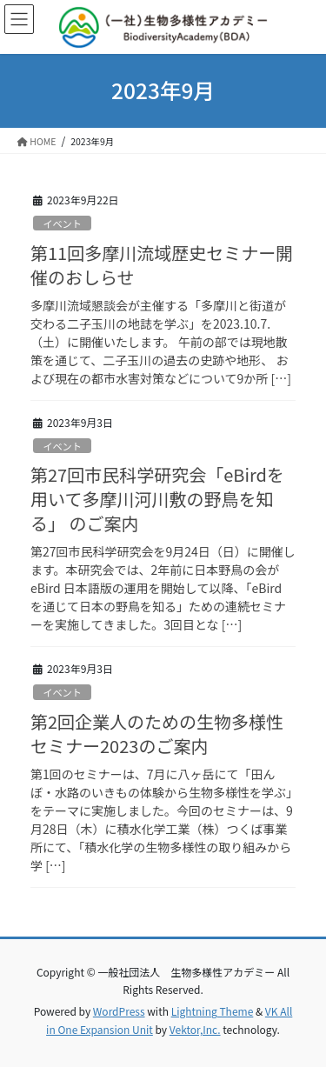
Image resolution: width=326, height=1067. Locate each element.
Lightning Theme (212, 1011)
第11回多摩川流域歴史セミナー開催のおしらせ (161, 265)
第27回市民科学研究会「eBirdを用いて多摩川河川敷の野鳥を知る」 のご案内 (157, 499)
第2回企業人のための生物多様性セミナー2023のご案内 (156, 733)
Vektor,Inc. (195, 1029)
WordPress (119, 1011)
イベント (62, 223)
